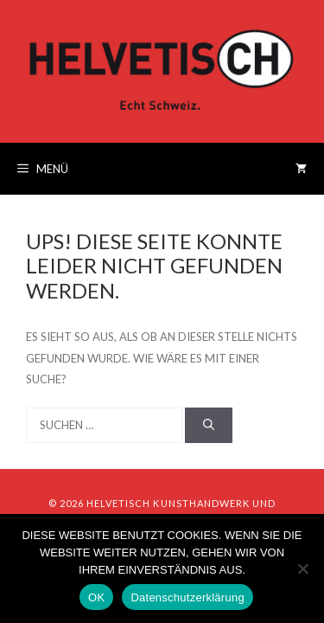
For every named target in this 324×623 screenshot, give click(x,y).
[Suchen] (208, 426)
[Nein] (302, 568)
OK (96, 597)
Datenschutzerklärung (187, 597)
